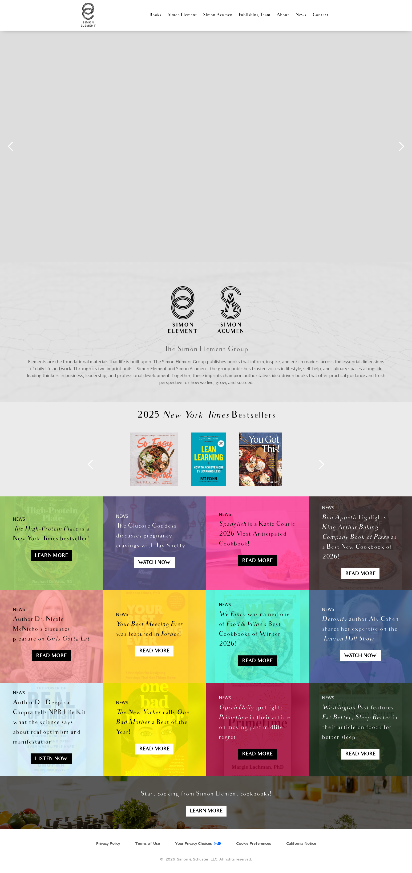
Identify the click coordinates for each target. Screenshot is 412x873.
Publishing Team (254, 15)
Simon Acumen (217, 15)
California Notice (301, 843)
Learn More (51, 556)
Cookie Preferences (253, 843)
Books (155, 15)
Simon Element (182, 15)
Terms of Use (147, 843)
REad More (154, 651)
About (283, 15)
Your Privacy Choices (193, 843)
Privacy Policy (108, 843)
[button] (10, 146)
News (301, 15)
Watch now (360, 656)
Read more (154, 749)
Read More (257, 561)
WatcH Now (154, 563)
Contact (321, 15)
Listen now (51, 759)
